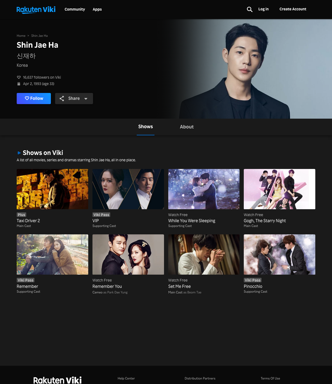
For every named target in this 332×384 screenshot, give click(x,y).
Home (21, 36)
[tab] (145, 127)
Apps (97, 9)
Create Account (293, 9)
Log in (263, 9)
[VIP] (128, 196)
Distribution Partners (200, 378)
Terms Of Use (270, 378)
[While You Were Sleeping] (204, 196)
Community (75, 9)
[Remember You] (128, 261)
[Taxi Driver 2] (52, 196)
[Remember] (52, 261)
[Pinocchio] (279, 261)
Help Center (126, 378)
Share (74, 98)
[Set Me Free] (204, 261)
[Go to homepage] (36, 9)
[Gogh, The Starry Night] (279, 196)
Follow (34, 98)
